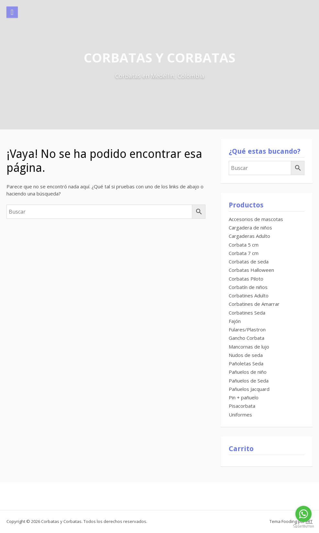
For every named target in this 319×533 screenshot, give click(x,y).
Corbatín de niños (248, 287)
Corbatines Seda (247, 312)
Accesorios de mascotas (256, 219)
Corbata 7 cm (243, 253)
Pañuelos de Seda (249, 380)
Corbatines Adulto (249, 295)
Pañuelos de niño (248, 372)
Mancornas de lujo (249, 346)
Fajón (235, 321)
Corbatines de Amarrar (254, 304)
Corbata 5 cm (243, 244)
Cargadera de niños (250, 227)
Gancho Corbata (246, 338)
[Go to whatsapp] (303, 514)
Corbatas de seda (249, 261)
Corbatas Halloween (251, 270)
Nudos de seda (246, 355)
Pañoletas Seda (246, 363)
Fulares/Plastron (247, 329)
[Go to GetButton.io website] (303, 526)
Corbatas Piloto (246, 278)
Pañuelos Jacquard (249, 389)
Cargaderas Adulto (249, 236)
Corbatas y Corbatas (160, 57)
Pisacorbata (242, 406)
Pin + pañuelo (243, 397)
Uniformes (240, 414)
